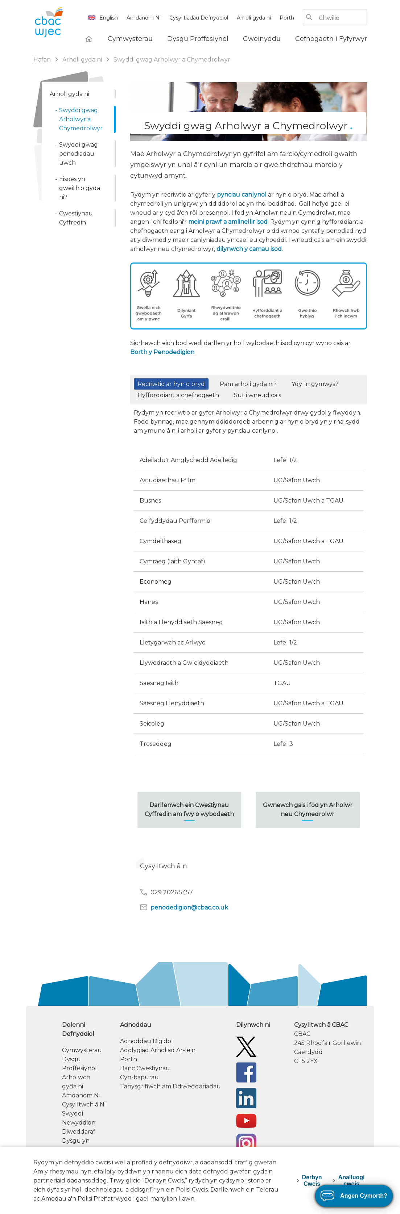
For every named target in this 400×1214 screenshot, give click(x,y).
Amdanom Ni (144, 17)
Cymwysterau (82, 1050)
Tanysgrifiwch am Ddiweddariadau (170, 1086)
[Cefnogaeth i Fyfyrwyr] (331, 39)
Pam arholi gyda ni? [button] (248, 384)
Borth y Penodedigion (162, 352)
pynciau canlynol (242, 194)
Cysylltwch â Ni (84, 1104)
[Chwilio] (342, 18)
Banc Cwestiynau (145, 1068)
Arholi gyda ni (254, 17)
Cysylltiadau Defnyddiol (198, 17)
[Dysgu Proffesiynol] (197, 39)
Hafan (42, 59)
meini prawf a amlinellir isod (228, 221)
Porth (287, 17)
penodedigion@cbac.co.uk (183, 907)
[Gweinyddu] (262, 39)
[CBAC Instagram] (246, 1143)
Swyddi (72, 1113)
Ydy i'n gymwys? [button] (315, 384)
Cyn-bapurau (139, 1077)
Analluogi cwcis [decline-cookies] (351, 1180)
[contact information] (330, 1043)
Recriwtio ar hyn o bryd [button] (171, 384)
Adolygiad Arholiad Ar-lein (157, 1050)
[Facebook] (246, 1072)
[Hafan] (88, 39)
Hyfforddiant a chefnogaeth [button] (178, 395)
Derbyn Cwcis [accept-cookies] (312, 1180)
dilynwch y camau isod (249, 248)
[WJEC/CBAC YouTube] (246, 1120)
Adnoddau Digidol (146, 1041)
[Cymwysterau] (130, 39)
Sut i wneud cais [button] (257, 395)
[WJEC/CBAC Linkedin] (246, 1098)
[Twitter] (246, 1046)
